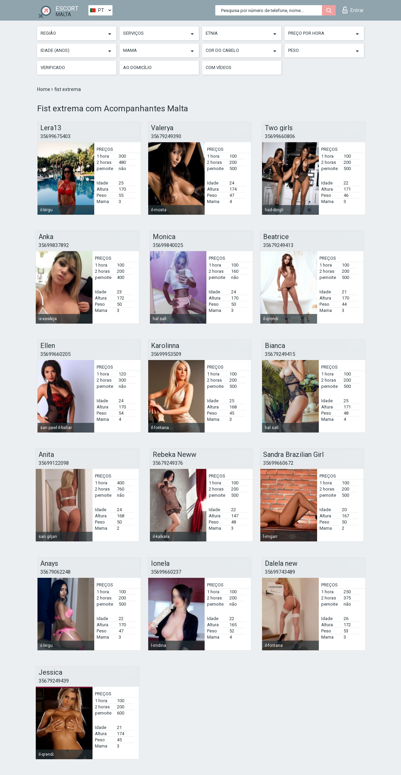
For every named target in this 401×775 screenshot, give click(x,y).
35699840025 (168, 245)
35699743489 (280, 572)
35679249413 (278, 245)
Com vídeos (218, 67)
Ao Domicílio (137, 67)
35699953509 (166, 354)
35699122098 (54, 463)
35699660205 (55, 354)
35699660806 (280, 136)
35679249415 (280, 354)
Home (44, 89)
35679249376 (168, 463)
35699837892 (54, 245)
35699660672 (278, 463)
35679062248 (55, 572)
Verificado (53, 67)
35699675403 (55, 136)
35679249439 (54, 681)
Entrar (353, 10)
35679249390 (166, 136)
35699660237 (166, 572)
